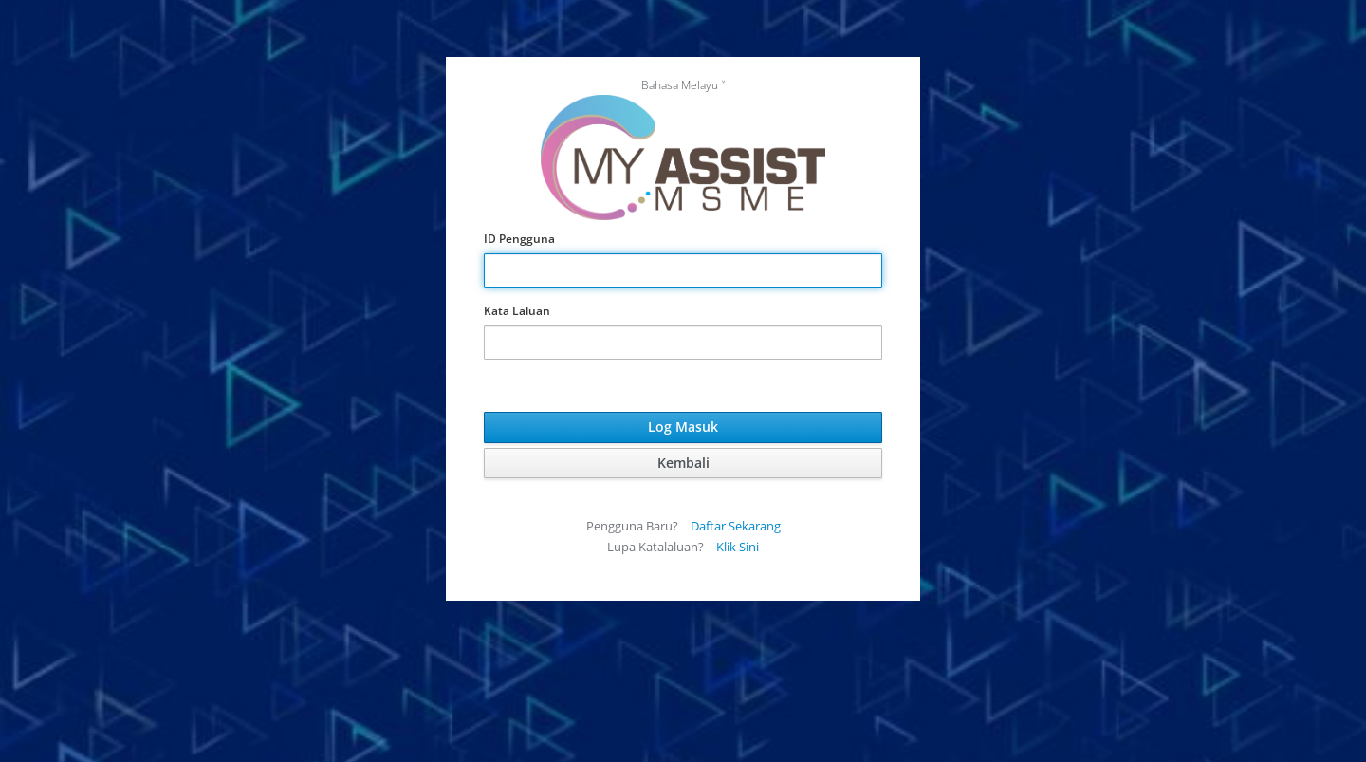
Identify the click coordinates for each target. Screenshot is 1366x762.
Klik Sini (737, 546)
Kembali (683, 463)
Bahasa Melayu (679, 85)
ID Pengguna (519, 239)
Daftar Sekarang (736, 525)
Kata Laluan (517, 311)
